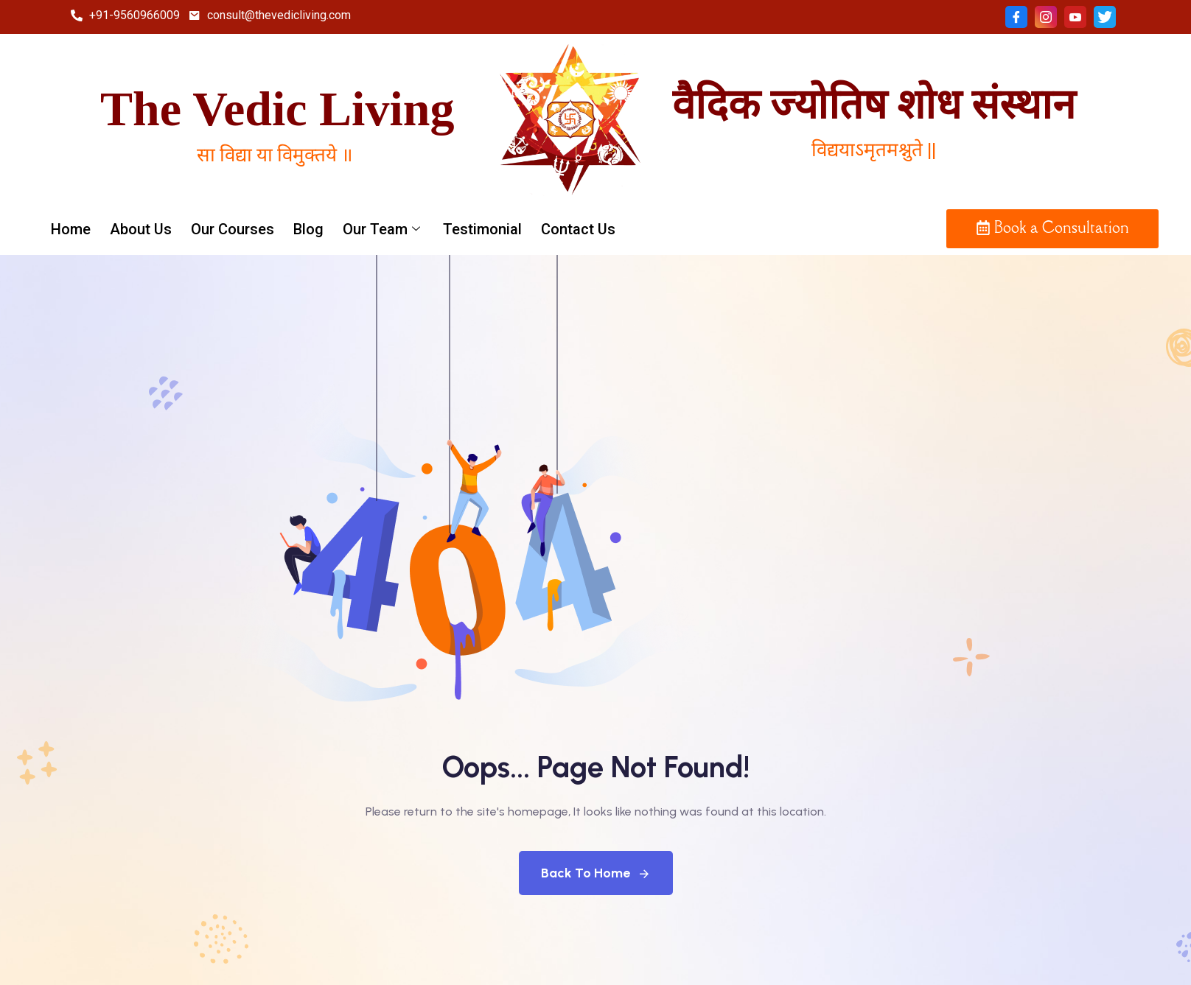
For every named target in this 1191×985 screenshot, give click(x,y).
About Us (141, 229)
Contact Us (578, 229)
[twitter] (1105, 17)
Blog (308, 229)
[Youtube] (1075, 17)
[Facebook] (1016, 17)
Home (71, 229)
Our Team (383, 229)
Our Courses (232, 229)
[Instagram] (1046, 17)
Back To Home (596, 873)
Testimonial (482, 229)
